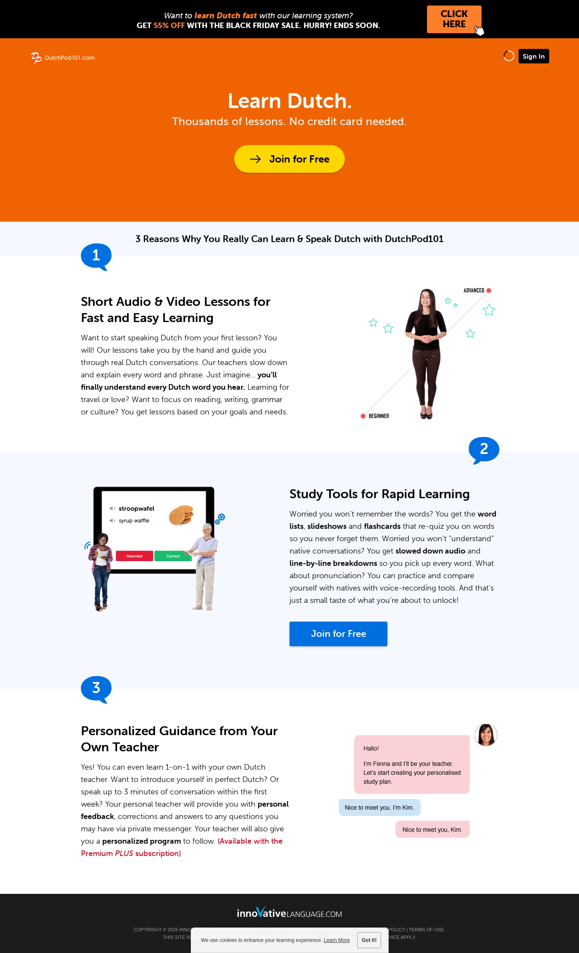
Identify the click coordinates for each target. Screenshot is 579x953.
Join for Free (299, 159)
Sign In (534, 56)
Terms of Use (426, 929)
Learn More (337, 940)
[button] (509, 56)
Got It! (369, 940)
